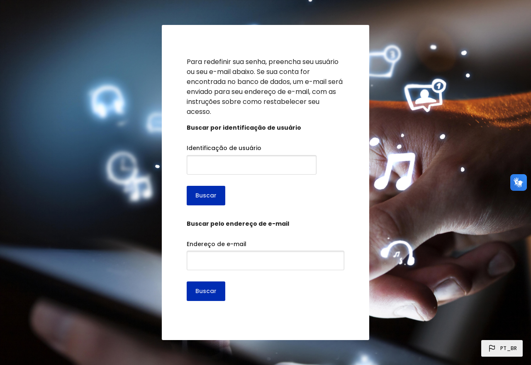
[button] (502, 348)
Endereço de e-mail (216, 244)
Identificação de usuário (224, 148)
